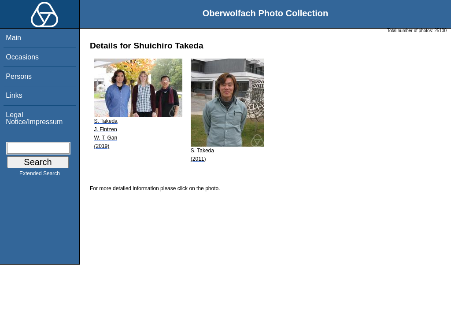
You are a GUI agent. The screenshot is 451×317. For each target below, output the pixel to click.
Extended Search (39, 175)
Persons (19, 76)
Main (13, 37)
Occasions (22, 57)
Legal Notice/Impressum (34, 118)
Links (14, 95)
